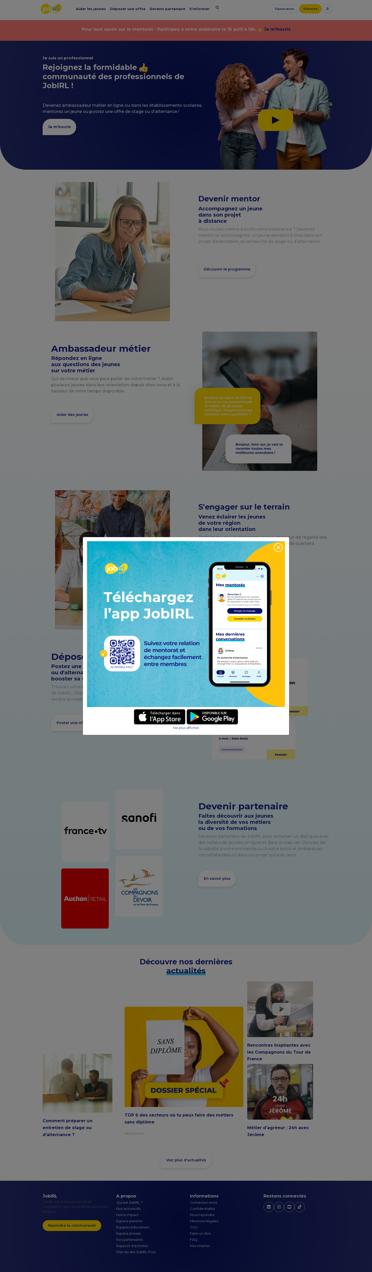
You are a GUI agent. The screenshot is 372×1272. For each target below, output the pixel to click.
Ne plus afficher (186, 728)
